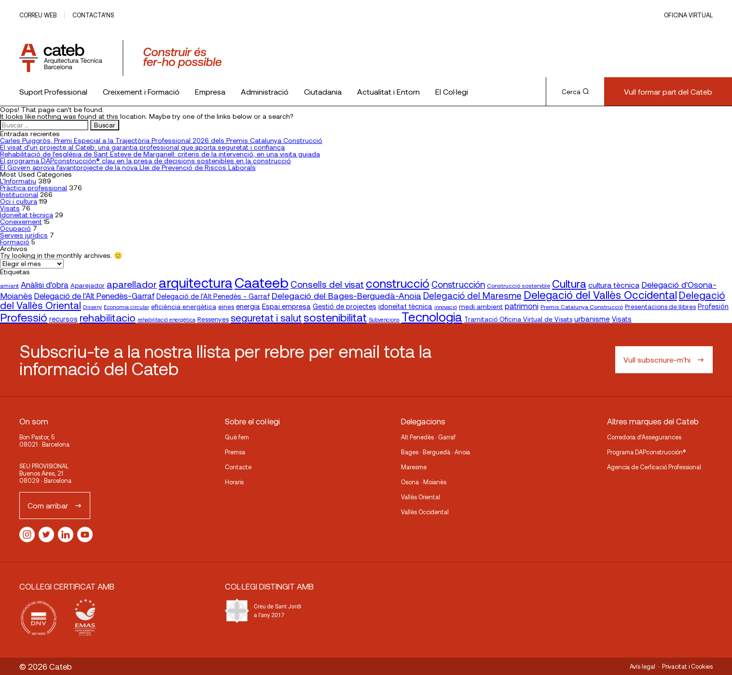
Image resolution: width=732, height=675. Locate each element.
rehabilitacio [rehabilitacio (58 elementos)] (108, 317)
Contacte (238, 467)
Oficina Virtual (688, 15)
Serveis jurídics (24, 235)
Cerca (575, 92)
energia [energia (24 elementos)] (248, 306)
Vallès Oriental (420, 496)
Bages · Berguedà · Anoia (435, 452)
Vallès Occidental (425, 511)
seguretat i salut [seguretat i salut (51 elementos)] (266, 317)
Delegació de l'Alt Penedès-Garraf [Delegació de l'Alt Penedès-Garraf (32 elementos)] (94, 295)
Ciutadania (323, 91)
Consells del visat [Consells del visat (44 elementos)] (327, 284)
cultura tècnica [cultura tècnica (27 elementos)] (613, 284)
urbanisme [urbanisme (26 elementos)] (592, 318)
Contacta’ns (93, 15)
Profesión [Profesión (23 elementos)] (713, 306)
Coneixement (21, 221)
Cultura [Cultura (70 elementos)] (569, 283)
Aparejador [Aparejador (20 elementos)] (87, 285)
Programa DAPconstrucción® (646, 452)
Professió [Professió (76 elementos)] (23, 317)
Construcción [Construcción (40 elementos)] (458, 284)
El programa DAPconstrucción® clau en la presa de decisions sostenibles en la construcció (145, 160)
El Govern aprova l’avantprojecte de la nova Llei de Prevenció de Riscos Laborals (128, 167)
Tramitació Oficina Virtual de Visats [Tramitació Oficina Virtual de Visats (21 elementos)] (518, 319)
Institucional (19, 194)
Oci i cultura (18, 201)
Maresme (414, 467)
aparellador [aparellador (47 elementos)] (132, 284)
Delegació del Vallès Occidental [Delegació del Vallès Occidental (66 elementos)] (600, 294)
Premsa (235, 452)
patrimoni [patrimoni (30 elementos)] (522, 305)
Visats (10, 208)
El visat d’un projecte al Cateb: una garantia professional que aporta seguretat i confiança (142, 147)
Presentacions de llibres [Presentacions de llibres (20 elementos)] (660, 306)
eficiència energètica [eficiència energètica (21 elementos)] (183, 306)
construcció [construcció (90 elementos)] (397, 283)
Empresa (210, 91)
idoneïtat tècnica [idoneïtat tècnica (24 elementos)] (405, 306)
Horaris (234, 481)
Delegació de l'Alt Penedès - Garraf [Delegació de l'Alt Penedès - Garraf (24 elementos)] (213, 296)
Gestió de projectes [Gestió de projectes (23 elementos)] (344, 306)
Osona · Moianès (423, 481)
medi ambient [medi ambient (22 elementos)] (481, 306)
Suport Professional (53, 91)
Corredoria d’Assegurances (644, 437)
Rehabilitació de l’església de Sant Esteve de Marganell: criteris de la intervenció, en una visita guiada (160, 154)
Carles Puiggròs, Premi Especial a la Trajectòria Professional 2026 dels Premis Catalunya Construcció (161, 140)
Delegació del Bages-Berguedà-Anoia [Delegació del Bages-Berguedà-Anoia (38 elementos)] (346, 295)
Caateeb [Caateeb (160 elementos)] (262, 282)
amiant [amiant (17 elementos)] (9, 285)
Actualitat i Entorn (388, 91)
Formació (14, 242)
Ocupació (15, 228)
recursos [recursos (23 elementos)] (63, 319)
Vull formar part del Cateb (668, 91)
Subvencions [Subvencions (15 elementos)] (384, 319)
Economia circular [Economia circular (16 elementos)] (126, 306)
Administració (265, 91)
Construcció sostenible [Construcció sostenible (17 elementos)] (518, 285)
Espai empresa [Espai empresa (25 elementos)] (286, 306)
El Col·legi (451, 91)
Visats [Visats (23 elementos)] (622, 319)
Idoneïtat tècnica (26, 215)
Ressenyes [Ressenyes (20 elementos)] (213, 319)
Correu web (37, 15)
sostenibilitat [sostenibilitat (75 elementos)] (335, 317)
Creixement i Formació (141, 91)
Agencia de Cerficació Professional (654, 467)
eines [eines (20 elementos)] (226, 306)
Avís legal (642, 666)
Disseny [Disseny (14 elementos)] (92, 307)
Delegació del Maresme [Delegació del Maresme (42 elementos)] (472, 295)
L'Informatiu (18, 181)
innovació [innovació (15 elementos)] (445, 307)
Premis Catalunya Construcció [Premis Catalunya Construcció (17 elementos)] (581, 306)
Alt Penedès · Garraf (428, 437)
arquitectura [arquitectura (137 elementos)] (196, 282)
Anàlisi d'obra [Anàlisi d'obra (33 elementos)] (45, 284)
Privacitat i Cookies (687, 666)
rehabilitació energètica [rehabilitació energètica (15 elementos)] (166, 319)
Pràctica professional (33, 187)
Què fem (237, 437)
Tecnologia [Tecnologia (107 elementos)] (431, 316)
